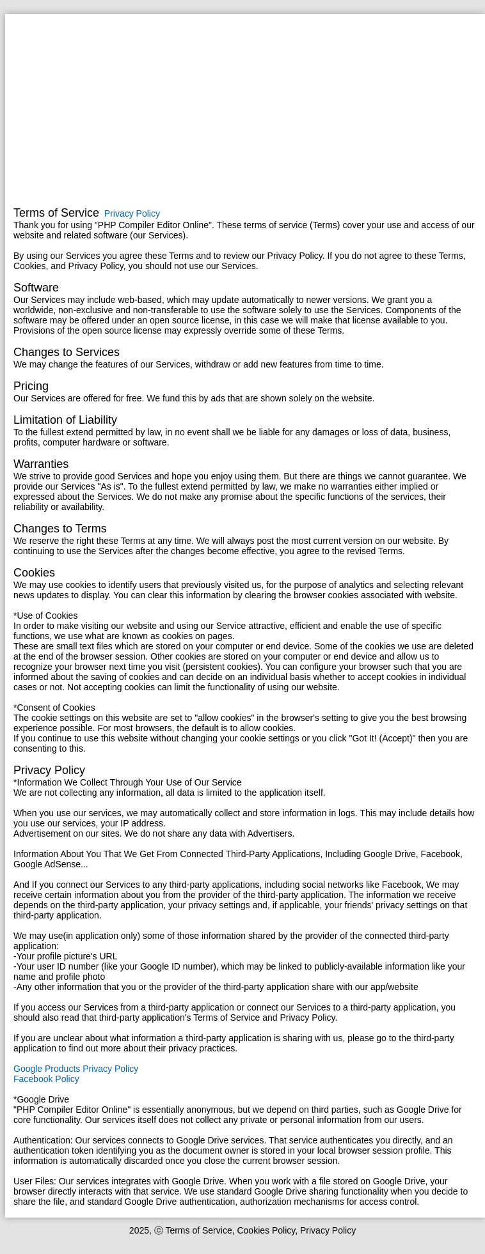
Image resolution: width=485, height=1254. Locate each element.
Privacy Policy (132, 213)
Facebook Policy (46, 1079)
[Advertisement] (245, 111)
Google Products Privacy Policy (75, 1069)
